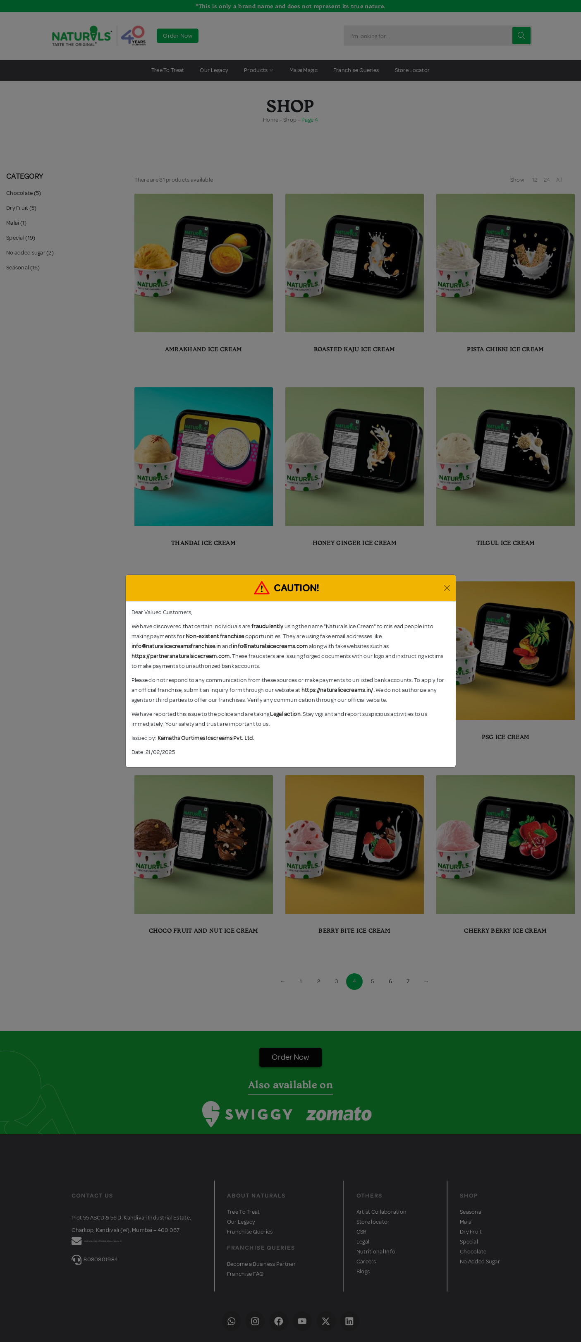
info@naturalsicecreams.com (270, 646)
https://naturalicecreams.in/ (337, 690)
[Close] (447, 588)
